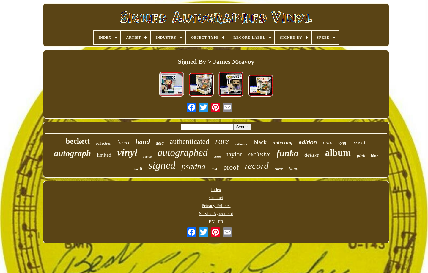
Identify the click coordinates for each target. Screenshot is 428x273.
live (214, 169)
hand (143, 141)
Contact (216, 197)
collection (103, 143)
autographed (183, 152)
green (217, 156)
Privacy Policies (216, 205)
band (293, 168)
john (342, 143)
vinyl (127, 152)
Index (216, 189)
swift (138, 169)
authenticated (189, 141)
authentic (241, 144)
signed (161, 165)
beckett (78, 141)
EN (212, 221)
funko (287, 153)
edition (307, 142)
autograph (72, 153)
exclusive (259, 154)
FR (220, 221)
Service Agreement (216, 213)
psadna (193, 166)
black (260, 142)
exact (359, 143)
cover (279, 169)
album (338, 152)
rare (222, 140)
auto (327, 142)
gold (160, 143)
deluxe (311, 155)
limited (104, 155)
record (256, 166)
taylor (234, 154)
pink (361, 155)
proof (231, 167)
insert (123, 142)
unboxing (282, 142)
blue (374, 155)
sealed (147, 156)
